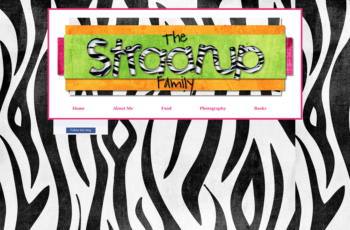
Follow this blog (80, 130)
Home (78, 108)
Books (260, 108)
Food (166, 108)
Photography (213, 108)
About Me (123, 108)
